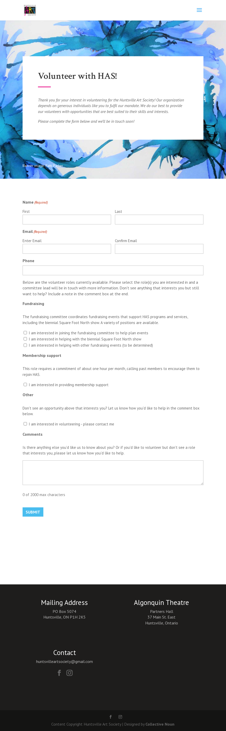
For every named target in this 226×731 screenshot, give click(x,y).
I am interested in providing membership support (69, 384)
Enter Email (32, 240)
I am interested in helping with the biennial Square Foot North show (85, 339)
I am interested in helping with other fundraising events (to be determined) (91, 345)
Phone (28, 260)
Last (118, 211)
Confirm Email (126, 240)
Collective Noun (159, 724)
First (26, 211)
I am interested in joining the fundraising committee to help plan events (88, 332)
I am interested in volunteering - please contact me (71, 424)
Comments (33, 434)
